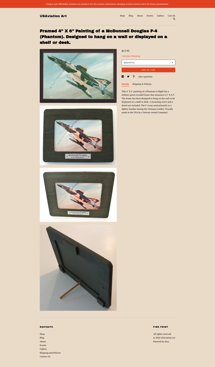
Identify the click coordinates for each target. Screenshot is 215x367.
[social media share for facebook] (123, 76)
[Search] (174, 19)
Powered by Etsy (161, 341)
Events (150, 15)
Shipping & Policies (142, 83)
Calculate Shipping (131, 55)
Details (126, 83)
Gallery (160, 15)
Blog (131, 15)
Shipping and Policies (50, 352)
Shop (122, 15)
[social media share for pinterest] (134, 76)
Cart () (171, 15)
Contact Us (45, 356)
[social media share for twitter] (128, 76)
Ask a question (145, 76)
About (140, 15)
